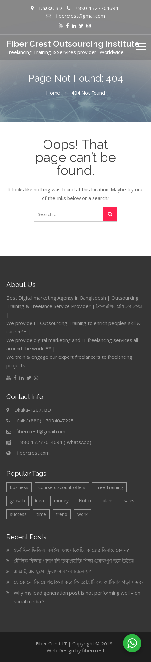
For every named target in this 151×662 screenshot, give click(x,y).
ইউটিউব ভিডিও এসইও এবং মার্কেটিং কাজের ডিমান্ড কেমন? (71, 550)
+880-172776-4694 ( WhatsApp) (54, 442)
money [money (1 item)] (61, 501)
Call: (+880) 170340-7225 (45, 420)
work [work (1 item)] (82, 514)
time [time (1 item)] (41, 514)
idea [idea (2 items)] (39, 501)
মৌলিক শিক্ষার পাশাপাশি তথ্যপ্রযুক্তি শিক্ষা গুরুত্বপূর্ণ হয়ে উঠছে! (74, 560)
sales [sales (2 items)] (129, 501)
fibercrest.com (33, 452)
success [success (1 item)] (18, 514)
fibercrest (93, 650)
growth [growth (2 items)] (17, 501)
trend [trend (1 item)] (61, 514)
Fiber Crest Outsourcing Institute (73, 44)
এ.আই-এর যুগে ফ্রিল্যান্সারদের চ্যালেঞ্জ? (52, 571)
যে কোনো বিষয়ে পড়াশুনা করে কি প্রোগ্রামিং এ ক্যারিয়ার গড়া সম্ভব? (79, 582)
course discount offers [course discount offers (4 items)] (61, 487)
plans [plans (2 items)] (108, 501)
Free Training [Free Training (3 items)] (109, 487)
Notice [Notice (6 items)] (86, 501)
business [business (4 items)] (19, 487)
